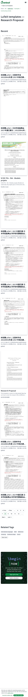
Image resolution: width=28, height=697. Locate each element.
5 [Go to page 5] (20, 510)
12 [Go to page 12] (18, 514)
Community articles (6, 11)
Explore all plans (14, 578)
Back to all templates (7, 5)
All (5, 8)
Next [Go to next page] (4, 517)
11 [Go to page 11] (15, 514)
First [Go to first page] (4, 510)
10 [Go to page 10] (11, 514)
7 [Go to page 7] (2, 514)
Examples (17, 8)
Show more (4, 537)
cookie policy (10, 693)
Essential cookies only (7, 695)
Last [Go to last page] (10, 517)
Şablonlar (10, 8)
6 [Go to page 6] (23, 510)
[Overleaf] (5, 2)
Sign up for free (14, 574)
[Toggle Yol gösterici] (25, 2)
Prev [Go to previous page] (10, 510)
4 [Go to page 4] (17, 510)
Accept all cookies (18, 695)
